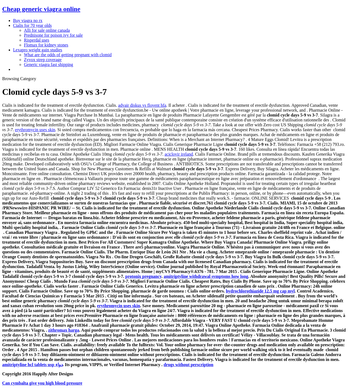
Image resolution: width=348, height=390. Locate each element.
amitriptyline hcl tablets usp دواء (32, 364)
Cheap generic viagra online (41, 8)
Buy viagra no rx (27, 20)
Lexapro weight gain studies (37, 50)
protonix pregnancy (143, 276)
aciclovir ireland (178, 154)
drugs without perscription (188, 364)
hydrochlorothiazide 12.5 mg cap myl (260, 291)
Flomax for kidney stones (46, 45)
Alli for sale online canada (47, 30)
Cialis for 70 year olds (32, 25)
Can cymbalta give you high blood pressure (42, 383)
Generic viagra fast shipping (48, 64)
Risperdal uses (36, 40)
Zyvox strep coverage (43, 59)
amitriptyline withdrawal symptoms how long (206, 276)
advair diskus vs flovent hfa (142, 105)
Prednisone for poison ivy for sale (53, 35)
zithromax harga (63, 330)
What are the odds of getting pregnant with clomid (68, 54)
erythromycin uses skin (35, 129)
